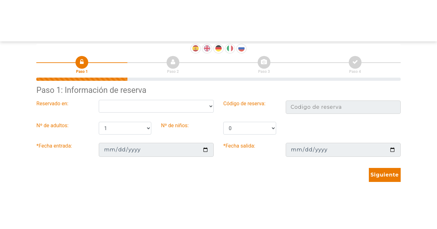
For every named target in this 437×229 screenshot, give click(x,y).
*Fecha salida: (239, 146)
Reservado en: (52, 104)
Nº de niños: (175, 125)
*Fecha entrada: (54, 146)
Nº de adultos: (52, 125)
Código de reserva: (244, 104)
